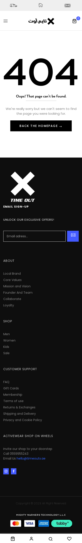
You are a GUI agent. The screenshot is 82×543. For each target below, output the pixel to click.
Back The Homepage (39, 126)
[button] (74, 21)
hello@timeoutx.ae (31, 458)
